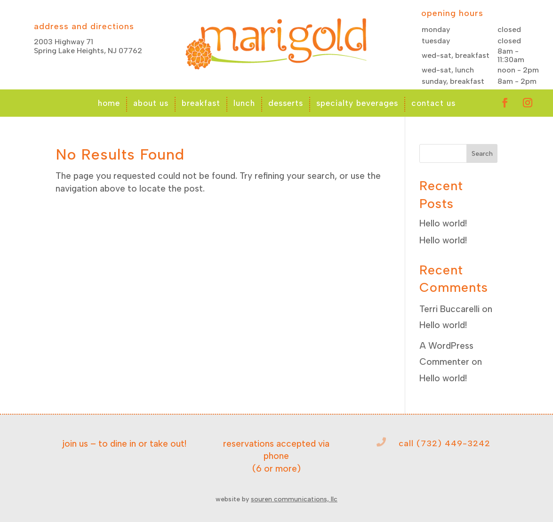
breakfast (201, 103)
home (109, 103)
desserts (285, 103)
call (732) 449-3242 (444, 443)
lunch (244, 103)
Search (482, 154)
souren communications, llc (294, 499)
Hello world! (443, 223)
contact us (433, 103)
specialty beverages (357, 103)
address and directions (84, 26)
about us (150, 103)
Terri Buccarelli (449, 309)
